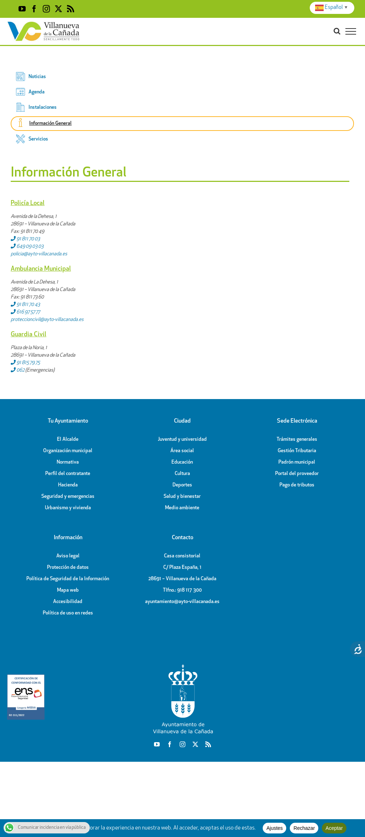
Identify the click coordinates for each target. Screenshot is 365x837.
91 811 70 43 (25, 304)
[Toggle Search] (337, 31)
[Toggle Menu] (350, 31)
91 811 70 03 (25, 239)
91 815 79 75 (25, 363)
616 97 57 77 (25, 312)
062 (18, 370)
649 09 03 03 (27, 246)
